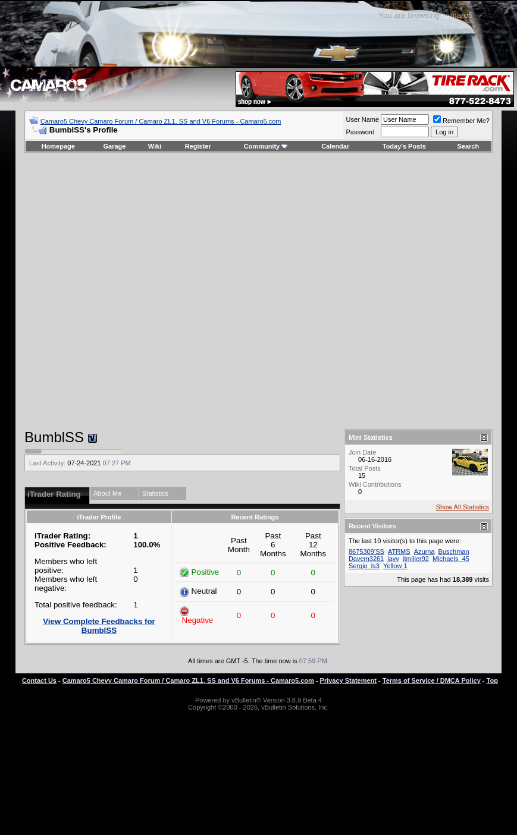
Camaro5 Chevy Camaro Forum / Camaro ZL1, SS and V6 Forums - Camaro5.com (160, 121)
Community (266, 146)
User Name (362, 119)
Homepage (58, 146)
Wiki (155, 146)
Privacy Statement (348, 680)
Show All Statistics (462, 507)
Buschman (453, 551)
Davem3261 (366, 558)
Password (360, 132)
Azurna (424, 551)
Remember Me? (461, 120)
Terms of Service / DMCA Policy (432, 680)
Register (198, 146)
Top (492, 680)
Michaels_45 (451, 558)
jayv (393, 558)
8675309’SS (366, 551)
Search (469, 146)
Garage (115, 146)
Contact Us (39, 680)
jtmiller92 (416, 558)
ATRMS (399, 551)
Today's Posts (404, 146)
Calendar (335, 146)
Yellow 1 (395, 565)
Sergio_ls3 (364, 565)
